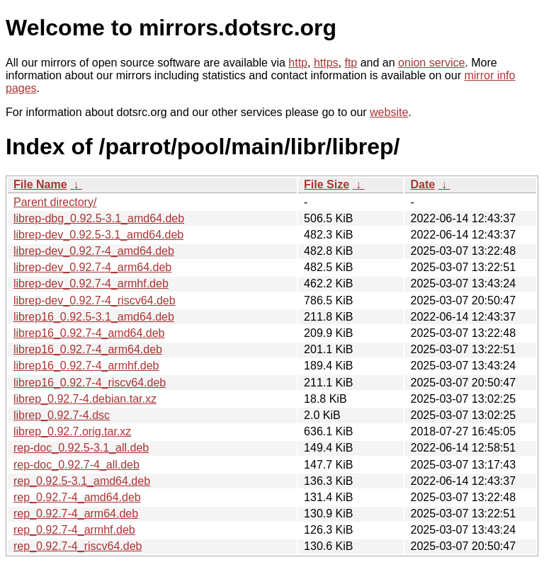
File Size (326, 184)
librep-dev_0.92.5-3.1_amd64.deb (98, 235)
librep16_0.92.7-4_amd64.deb (89, 333)
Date (422, 184)
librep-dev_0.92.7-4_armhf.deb (91, 283)
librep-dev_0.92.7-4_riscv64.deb (94, 300)
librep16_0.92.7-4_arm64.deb (87, 349)
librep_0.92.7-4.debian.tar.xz (85, 399)
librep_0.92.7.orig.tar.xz (72, 431)
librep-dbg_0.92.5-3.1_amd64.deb (98, 218)
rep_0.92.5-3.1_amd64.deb (81, 481)
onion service (431, 63)
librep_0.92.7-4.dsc (61, 415)
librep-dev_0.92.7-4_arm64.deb (92, 267)
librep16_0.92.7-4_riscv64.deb (89, 383)
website (389, 112)
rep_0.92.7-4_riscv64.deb (77, 546)
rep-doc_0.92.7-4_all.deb (76, 465)
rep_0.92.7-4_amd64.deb (77, 497)
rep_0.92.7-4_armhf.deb (74, 530)
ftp (350, 63)
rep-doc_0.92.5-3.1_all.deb (81, 448)
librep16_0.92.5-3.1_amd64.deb (93, 317)
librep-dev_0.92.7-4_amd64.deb (93, 251)
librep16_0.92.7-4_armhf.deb (86, 366)
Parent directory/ (54, 202)
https (326, 63)
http (297, 63)
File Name (40, 184)
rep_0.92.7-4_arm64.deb (75, 513)
